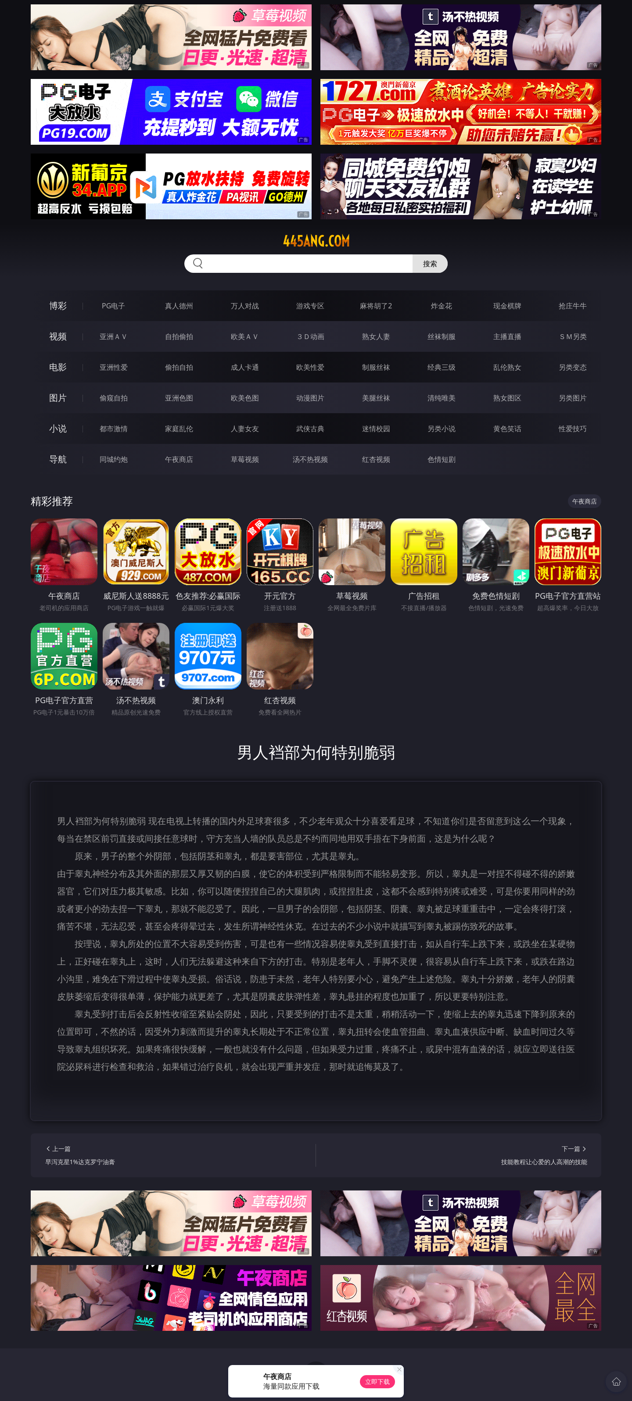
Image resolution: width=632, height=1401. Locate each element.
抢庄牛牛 (573, 306)
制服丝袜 (376, 367)
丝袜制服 (441, 336)
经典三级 (441, 367)
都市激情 (114, 428)
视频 (58, 336)
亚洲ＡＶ (114, 336)
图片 (58, 398)
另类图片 (573, 398)
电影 (58, 367)
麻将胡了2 (376, 306)
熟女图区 (507, 398)
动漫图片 (310, 398)
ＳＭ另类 (573, 336)
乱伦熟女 (507, 367)
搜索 (430, 263)
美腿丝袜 (376, 398)
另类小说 (441, 428)
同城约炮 (114, 459)
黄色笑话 (507, 428)
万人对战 (245, 306)
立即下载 (377, 1381)
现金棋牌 (507, 306)
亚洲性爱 (114, 367)
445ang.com (316, 241)
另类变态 (573, 367)
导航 (58, 459)
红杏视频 (376, 459)
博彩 (58, 305)
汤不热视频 (310, 459)
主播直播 (507, 336)
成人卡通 (245, 367)
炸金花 (441, 306)
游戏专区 (310, 306)
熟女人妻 (376, 336)
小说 (58, 428)
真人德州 (179, 306)
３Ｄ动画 (310, 336)
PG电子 (113, 306)
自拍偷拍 (179, 336)
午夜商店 (179, 459)
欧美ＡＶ (245, 336)
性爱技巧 (573, 428)
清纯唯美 (441, 398)
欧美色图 (245, 398)
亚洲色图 (179, 398)
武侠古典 (310, 428)
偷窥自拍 (114, 398)
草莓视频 (245, 459)
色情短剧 (441, 459)
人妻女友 (245, 428)
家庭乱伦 (179, 428)
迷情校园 (376, 428)
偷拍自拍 (179, 367)
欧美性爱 (310, 367)
